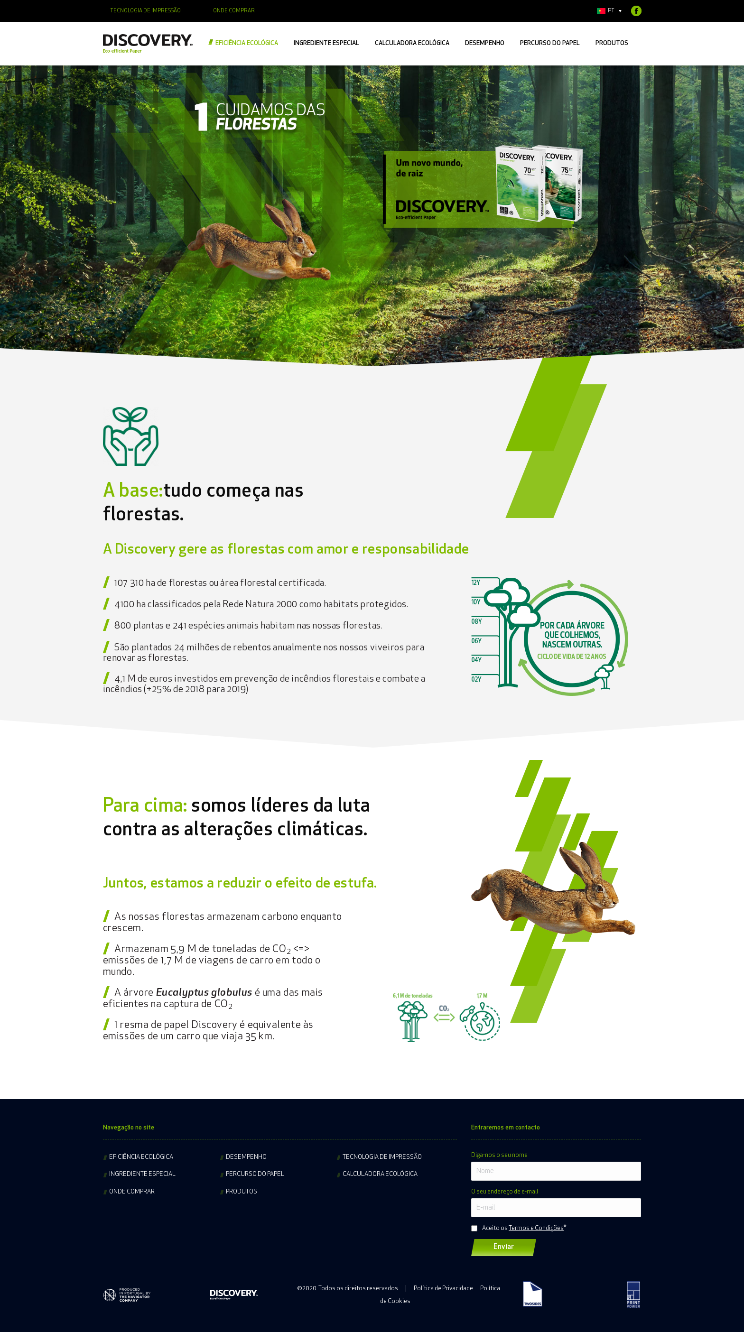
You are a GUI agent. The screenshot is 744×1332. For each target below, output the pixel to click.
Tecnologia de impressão (382, 1157)
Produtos (241, 1192)
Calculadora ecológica (380, 1174)
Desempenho (246, 1157)
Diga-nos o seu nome (499, 1155)
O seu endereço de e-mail (504, 1192)
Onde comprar (132, 1192)
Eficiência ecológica (141, 1157)
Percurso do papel (255, 1174)
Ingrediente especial (142, 1174)
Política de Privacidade (443, 1289)
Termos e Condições (536, 1228)
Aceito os (523, 1228)
